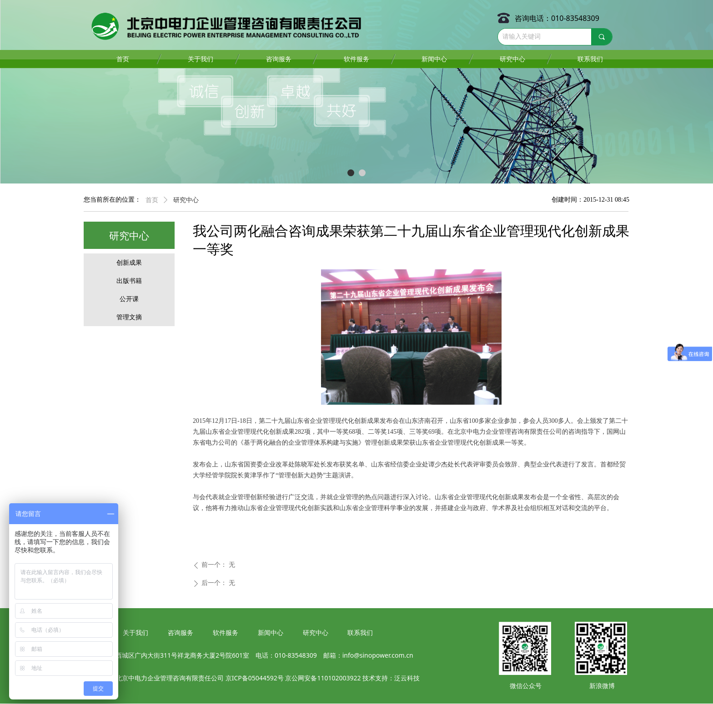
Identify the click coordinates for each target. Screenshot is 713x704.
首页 (152, 200)
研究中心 (186, 200)
